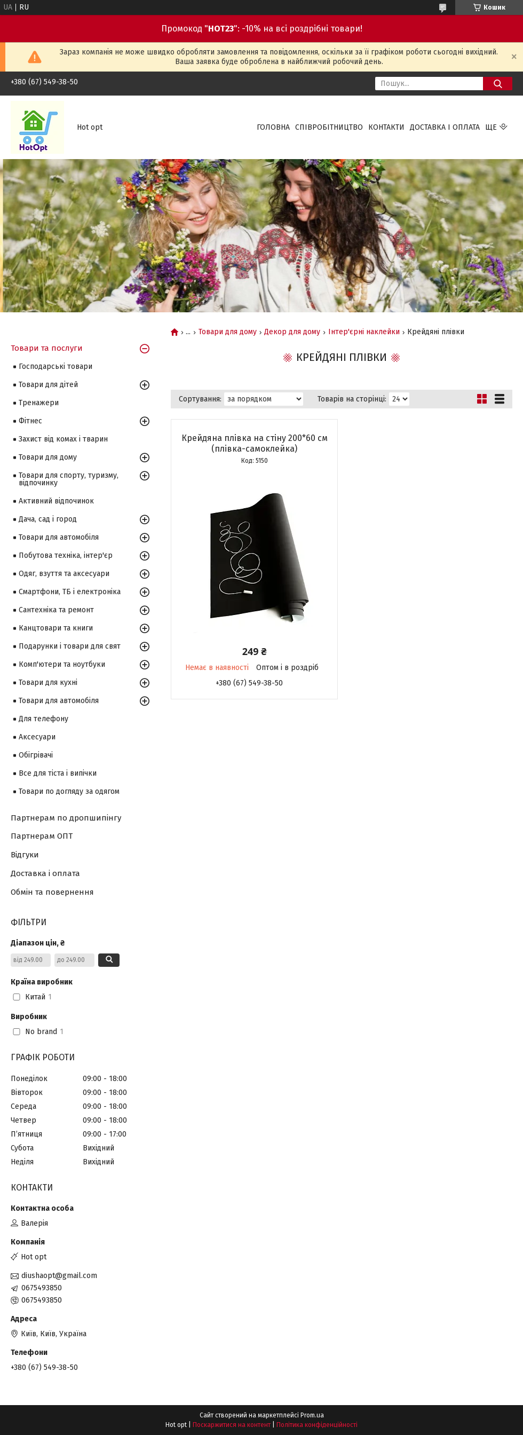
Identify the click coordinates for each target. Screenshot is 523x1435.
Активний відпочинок (56, 501)
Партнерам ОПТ (42, 836)
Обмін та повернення (52, 892)
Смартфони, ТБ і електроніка (70, 591)
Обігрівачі (36, 755)
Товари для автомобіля (59, 537)
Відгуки (25, 855)
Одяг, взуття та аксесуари (64, 573)
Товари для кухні (48, 682)
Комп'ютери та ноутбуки (62, 664)
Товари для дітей (48, 384)
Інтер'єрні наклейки (364, 332)
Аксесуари (37, 737)
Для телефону (43, 718)
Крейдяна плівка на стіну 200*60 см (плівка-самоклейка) (254, 443)
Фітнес (30, 420)
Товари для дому (228, 332)
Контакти (386, 127)
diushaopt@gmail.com (59, 1275)
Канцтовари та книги (56, 628)
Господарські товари (55, 366)
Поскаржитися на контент (232, 1425)
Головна (273, 127)
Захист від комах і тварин (63, 439)
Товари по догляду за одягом (69, 791)
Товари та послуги (47, 348)
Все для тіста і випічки (58, 773)
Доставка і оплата (445, 127)
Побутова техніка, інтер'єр (66, 555)
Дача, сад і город (48, 519)
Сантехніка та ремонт (56, 609)
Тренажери (39, 402)
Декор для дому (292, 332)
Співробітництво (329, 127)
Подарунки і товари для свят (70, 646)
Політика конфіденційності (317, 1425)
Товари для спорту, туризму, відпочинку (68, 479)
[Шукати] (497, 83)
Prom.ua (312, 1415)
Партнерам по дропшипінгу (66, 818)
